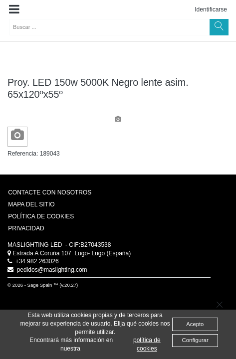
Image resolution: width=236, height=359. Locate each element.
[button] (14, 9)
